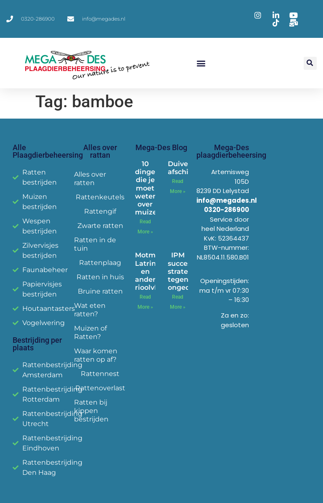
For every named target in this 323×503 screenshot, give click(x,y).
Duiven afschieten (186, 168)
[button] (201, 63)
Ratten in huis (100, 277)
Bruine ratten (100, 291)
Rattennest (100, 374)
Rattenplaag (100, 263)
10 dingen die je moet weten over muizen (148, 188)
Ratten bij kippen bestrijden (91, 410)
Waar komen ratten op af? (95, 355)
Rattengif (100, 211)
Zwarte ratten (100, 226)
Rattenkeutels (100, 197)
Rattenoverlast (100, 388)
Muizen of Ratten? (90, 332)
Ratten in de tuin (95, 244)
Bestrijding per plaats (37, 344)
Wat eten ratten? (90, 310)
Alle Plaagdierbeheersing (48, 151)
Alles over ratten (90, 178)
